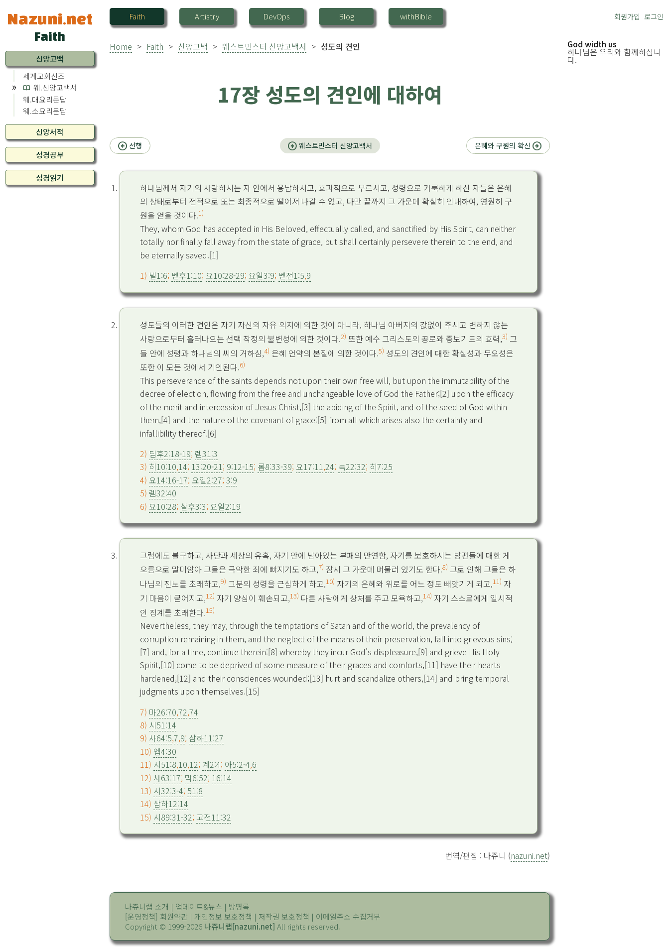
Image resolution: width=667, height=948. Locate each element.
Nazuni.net (50, 18)
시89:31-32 (172, 817)
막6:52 (196, 778)
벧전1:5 (291, 275)
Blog (346, 16)
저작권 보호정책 (284, 916)
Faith (137, 16)
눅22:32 (352, 467)
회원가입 (627, 16)
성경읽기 (50, 177)
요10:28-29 (225, 275)
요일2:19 (225, 506)
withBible (416, 16)
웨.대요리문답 (45, 99)
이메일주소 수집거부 (348, 916)
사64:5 (160, 738)
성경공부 (50, 154)
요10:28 (162, 506)
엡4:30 (164, 751)
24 (329, 467)
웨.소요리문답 (45, 111)
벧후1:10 (186, 275)
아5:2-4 (237, 764)
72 (182, 712)
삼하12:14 (170, 804)
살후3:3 (193, 506)
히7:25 (381, 467)
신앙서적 (50, 131)
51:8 (195, 791)
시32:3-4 (168, 791)
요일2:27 (207, 480)
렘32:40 (162, 493)
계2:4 (211, 764)
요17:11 (309, 467)
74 (193, 712)
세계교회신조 (44, 76)
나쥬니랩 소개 (147, 906)
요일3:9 (261, 275)
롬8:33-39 (275, 467)
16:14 (222, 778)
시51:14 (162, 725)
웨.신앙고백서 (55, 87)
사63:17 (167, 778)
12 (193, 764)
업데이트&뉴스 (198, 906)
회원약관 (174, 916)
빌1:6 (158, 275)
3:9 (231, 480)
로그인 (654, 16)
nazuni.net (529, 855)
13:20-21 (207, 467)
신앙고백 (193, 46)
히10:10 (162, 467)
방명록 (239, 906)
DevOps (276, 16)
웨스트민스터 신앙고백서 (264, 46)
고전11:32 (213, 817)
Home (121, 46)
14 (182, 467)
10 (182, 764)
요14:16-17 (168, 480)
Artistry (207, 16)
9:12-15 (240, 467)
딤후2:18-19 (170, 454)
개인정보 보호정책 (223, 916)
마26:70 (162, 712)
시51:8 (164, 764)
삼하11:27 (206, 738)
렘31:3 (206, 454)
